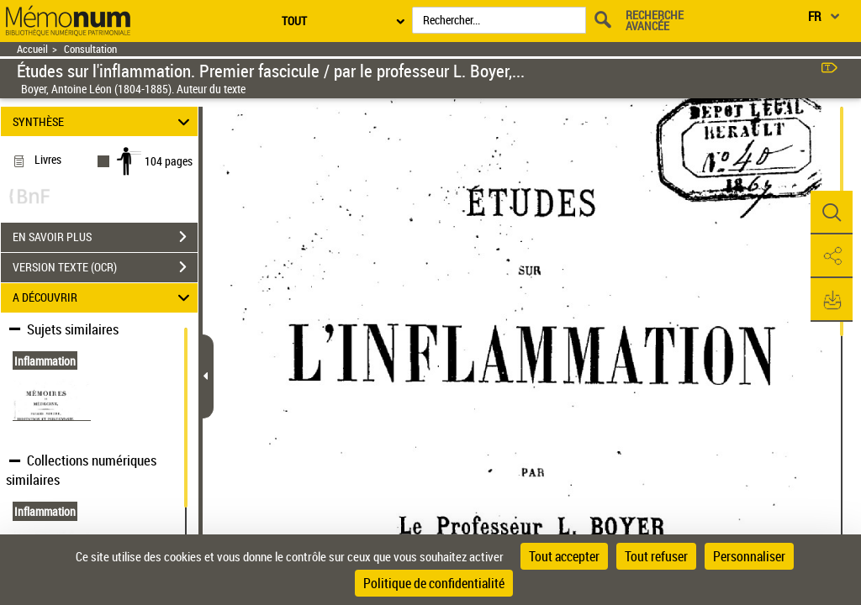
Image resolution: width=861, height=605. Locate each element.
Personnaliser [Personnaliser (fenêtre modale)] (749, 556)
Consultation (90, 49)
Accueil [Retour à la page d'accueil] (32, 49)
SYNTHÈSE (104, 121)
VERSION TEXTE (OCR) (105, 267)
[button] (832, 212)
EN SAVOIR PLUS (105, 237)
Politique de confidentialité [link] (433, 583)
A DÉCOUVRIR (104, 298)
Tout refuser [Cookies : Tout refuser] (656, 556)
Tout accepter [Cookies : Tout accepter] (564, 556)
